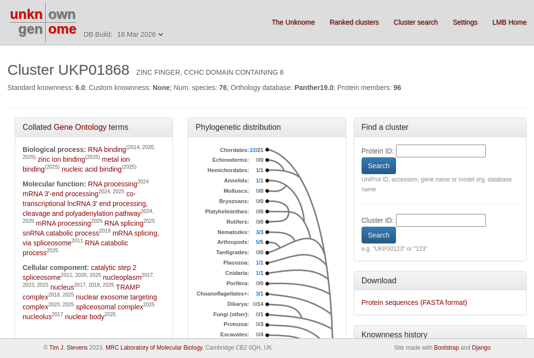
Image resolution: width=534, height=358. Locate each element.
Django (481, 347)
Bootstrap (446, 347)
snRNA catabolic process (61, 233)
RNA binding (107, 149)
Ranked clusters (354, 22)
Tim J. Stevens (68, 347)
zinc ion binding (61, 159)
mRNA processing (63, 223)
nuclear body (84, 317)
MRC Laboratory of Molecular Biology (154, 347)
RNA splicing (124, 223)
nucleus (62, 287)
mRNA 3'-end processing (60, 194)
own (62, 14)
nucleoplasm (122, 277)
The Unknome (293, 22)
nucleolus (37, 317)
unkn (26, 14)
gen (30, 28)
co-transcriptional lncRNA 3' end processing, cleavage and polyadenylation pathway (85, 203)
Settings (465, 22)
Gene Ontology (80, 127)
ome (62, 28)
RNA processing (112, 184)
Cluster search (415, 22)
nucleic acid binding (91, 169)
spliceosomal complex (109, 307)
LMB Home (509, 22)
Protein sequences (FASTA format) (414, 302)
